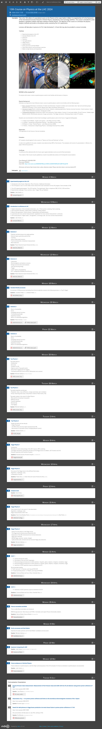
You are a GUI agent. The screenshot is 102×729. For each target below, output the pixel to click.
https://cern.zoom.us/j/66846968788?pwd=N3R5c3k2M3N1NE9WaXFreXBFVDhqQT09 (46, 164)
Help (40, 726)
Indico (18, 726)
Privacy (61, 726)
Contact (44, 726)
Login (98, 2)
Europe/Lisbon (70, 2)
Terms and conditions (52, 726)
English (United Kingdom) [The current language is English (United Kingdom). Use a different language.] (85, 2)
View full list (25, 170)
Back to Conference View (54, 2)
